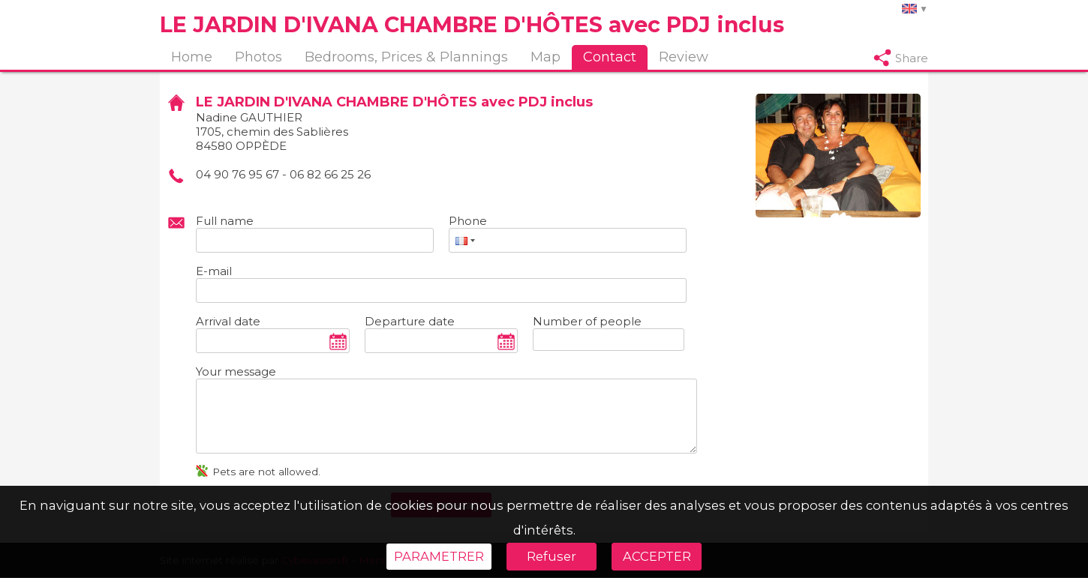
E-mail (214, 271)
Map (545, 57)
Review (683, 57)
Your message (236, 371)
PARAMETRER (439, 556)
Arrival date (228, 321)
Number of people (587, 321)
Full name (225, 221)
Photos (258, 57)
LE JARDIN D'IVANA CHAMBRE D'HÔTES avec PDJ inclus (472, 24)
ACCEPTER (657, 556)
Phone (468, 221)
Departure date (410, 321)
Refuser (551, 556)
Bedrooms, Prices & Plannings (406, 57)
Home (191, 57)
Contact (609, 57)
